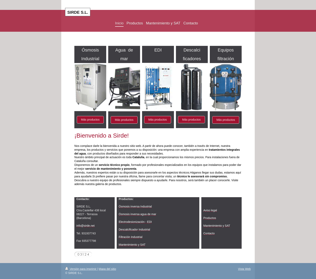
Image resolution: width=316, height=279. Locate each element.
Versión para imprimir (81, 269)
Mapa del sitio (107, 269)
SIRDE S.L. (77, 12)
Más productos (90, 119)
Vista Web (244, 269)
